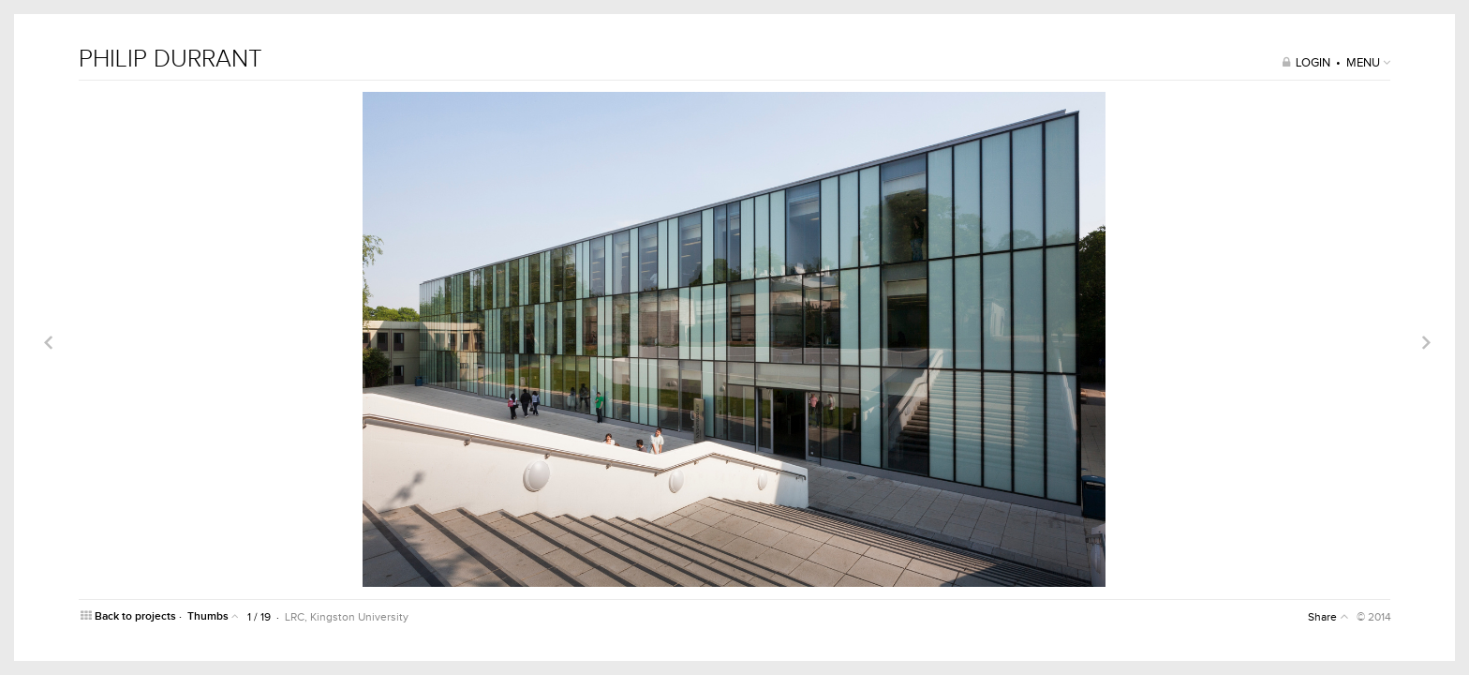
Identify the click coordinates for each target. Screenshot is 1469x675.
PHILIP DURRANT (170, 59)
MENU (1368, 62)
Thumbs (213, 616)
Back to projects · (133, 616)
